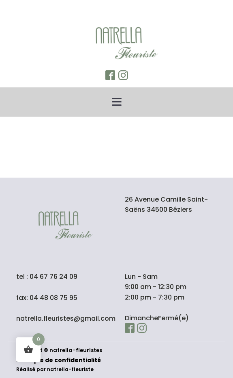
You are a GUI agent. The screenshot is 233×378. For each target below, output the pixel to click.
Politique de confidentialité (58, 360)
